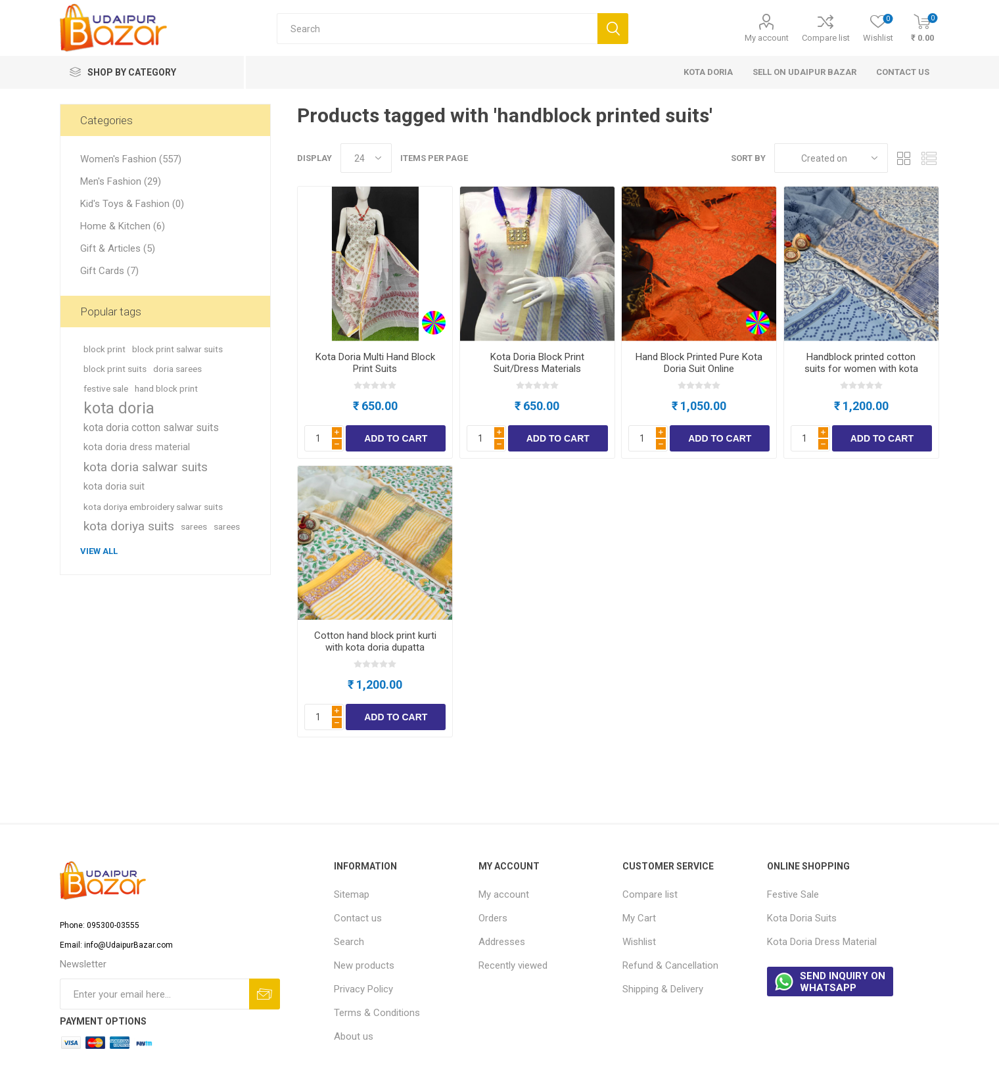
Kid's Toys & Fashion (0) (132, 204)
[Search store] (437, 28)
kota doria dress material (136, 447)
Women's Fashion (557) (130, 159)
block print (104, 349)
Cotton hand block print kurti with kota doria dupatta (375, 641)
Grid (904, 158)
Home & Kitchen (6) (122, 226)
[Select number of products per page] (366, 158)
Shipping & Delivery (662, 989)
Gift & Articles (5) (117, 248)
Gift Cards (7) (109, 271)
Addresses (501, 942)
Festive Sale (793, 894)
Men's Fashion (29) (120, 181)
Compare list (826, 38)
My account (767, 38)
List (929, 158)
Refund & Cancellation (670, 965)
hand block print (166, 388)
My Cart (639, 918)
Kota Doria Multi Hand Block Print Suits (375, 363)
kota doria (118, 408)
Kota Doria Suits (802, 918)
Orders (492, 918)
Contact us (358, 918)
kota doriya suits (128, 526)
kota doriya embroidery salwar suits (153, 506)
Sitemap (351, 894)
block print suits (115, 368)
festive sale (105, 388)
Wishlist (639, 942)
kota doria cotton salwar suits (151, 427)
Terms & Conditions (377, 1013)
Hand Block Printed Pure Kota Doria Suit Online (699, 363)
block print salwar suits (177, 349)
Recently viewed (512, 965)
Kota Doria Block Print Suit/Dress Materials (537, 363)
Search (349, 942)
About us (353, 1036)
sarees (194, 526)
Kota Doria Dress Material (822, 942)
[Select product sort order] (831, 158)
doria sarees (177, 368)
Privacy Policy (363, 989)
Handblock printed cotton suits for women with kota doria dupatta (861, 368)
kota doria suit (114, 486)
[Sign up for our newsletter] (154, 994)
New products (364, 965)
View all (99, 551)
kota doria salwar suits (145, 466)
